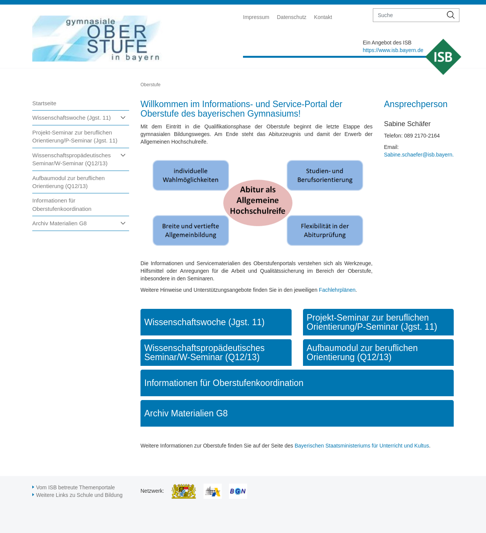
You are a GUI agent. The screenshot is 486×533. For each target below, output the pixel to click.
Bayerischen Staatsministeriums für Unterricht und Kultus (362, 446)
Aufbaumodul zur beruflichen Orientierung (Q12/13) (68, 182)
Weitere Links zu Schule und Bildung (79, 495)
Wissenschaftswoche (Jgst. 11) (71, 117)
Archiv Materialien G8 (59, 223)
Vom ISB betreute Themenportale (75, 487)
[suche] (408, 15)
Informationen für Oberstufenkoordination (62, 204)
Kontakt (323, 17)
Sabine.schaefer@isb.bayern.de (421, 155)
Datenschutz (291, 17)
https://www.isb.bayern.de (393, 50)
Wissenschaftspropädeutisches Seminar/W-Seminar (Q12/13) (71, 159)
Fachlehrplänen (337, 290)
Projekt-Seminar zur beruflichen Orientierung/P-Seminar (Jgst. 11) (74, 136)
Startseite (44, 103)
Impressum (256, 17)
